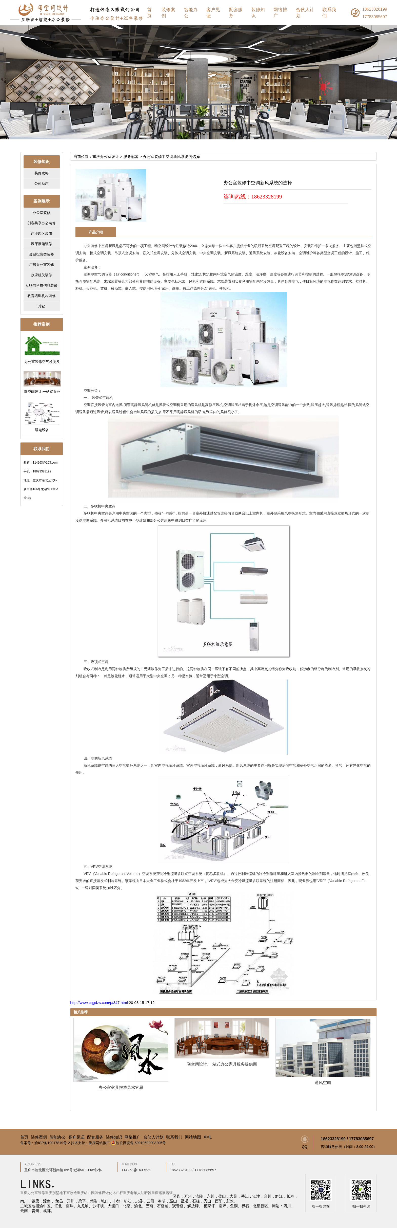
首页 (149, 12)
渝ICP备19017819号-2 (52, 1143)
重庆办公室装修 (32, 1193)
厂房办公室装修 (41, 265)
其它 (41, 306)
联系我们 (329, 12)
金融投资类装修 (41, 254)
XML (208, 1137)
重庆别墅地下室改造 (61, 1193)
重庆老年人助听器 (137, 1193)
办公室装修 (41, 213)
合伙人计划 (305, 12)
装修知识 (258, 12)
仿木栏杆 (116, 1193)
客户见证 (213, 12)
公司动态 (41, 183)
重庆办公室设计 (105, 156)
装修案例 (168, 12)
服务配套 (130, 156)
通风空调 (323, 1082)
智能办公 (191, 12)
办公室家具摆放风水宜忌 (121, 1087)
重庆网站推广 (99, 1143)
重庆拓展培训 (162, 1193)
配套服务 (236, 12)
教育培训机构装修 (41, 296)
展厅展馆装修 (41, 244)
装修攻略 (41, 173)
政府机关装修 (41, 275)
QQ (304, 1142)
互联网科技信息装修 (41, 285)
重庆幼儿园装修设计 (93, 1193)
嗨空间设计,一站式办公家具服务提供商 (222, 1064)
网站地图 (193, 1137)
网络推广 (280, 12)
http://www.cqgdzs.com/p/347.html (99, 1002)
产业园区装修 (41, 233)
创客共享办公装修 (41, 223)
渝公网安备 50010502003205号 (138, 1142)
